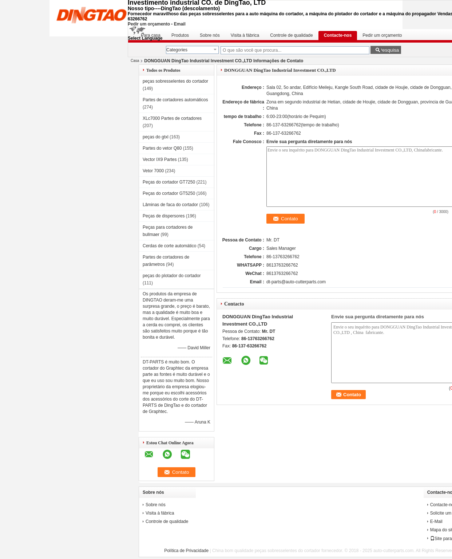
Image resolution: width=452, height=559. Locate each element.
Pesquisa (389, 50)
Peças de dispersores (164, 216)
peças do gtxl (155, 136)
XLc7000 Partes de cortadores (172, 118)
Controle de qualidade (291, 35)
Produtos (180, 35)
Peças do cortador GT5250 (169, 193)
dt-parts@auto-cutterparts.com (296, 281)
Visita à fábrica (245, 35)
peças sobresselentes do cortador (175, 81)
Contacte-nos (338, 35)
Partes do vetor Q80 (162, 148)
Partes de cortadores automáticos (175, 99)
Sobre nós (210, 35)
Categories (176, 49)
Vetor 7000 (153, 170)
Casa (135, 61)
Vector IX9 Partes (160, 159)
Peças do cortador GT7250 (169, 182)
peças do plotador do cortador (172, 275)
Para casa (150, 35)
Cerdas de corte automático (169, 245)
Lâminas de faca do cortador (170, 204)
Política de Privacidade (186, 550)
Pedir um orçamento (149, 24)
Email (180, 24)
